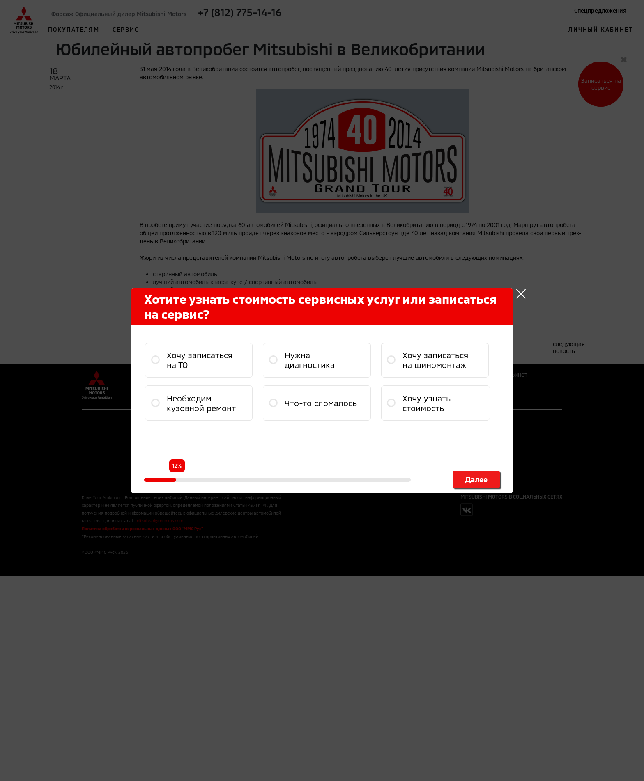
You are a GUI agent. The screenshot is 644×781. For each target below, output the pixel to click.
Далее (476, 479)
